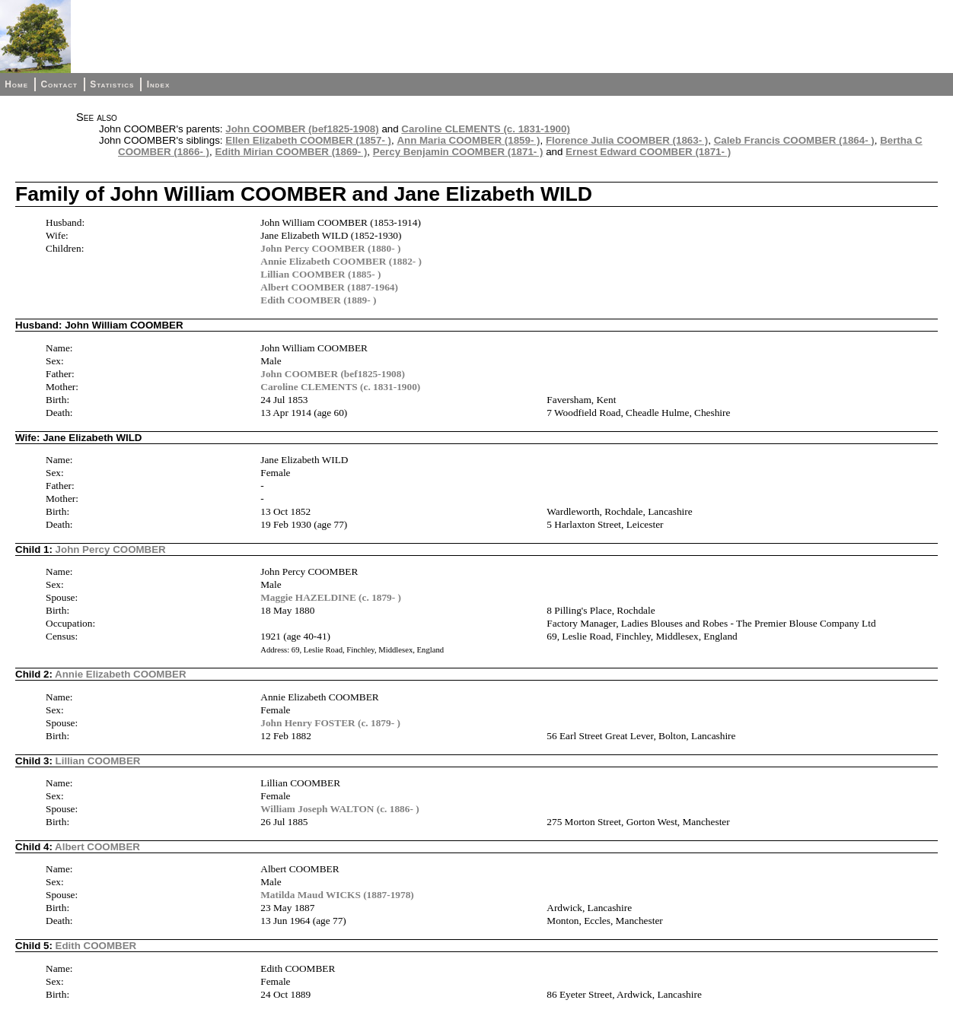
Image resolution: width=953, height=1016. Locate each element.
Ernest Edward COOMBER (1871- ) (648, 151)
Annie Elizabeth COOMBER (120, 674)
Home (16, 84)
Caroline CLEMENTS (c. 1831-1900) (485, 129)
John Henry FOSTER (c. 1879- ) (330, 723)
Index (159, 84)
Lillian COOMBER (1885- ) (320, 274)
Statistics (112, 84)
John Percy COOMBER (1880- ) (330, 248)
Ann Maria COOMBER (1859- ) (468, 140)
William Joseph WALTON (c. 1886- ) (339, 808)
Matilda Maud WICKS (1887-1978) (337, 894)
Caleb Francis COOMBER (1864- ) (794, 140)
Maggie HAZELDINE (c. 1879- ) (330, 597)
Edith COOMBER (96, 945)
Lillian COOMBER (98, 761)
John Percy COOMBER (111, 549)
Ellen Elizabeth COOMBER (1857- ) (308, 140)
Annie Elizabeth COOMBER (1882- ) (341, 261)
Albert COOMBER (97, 846)
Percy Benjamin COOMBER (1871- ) (458, 151)
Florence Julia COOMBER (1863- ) (627, 140)
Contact (58, 84)
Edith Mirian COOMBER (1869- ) (291, 151)
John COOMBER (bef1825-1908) (301, 129)
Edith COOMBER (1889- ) (318, 300)
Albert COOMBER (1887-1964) (329, 287)
